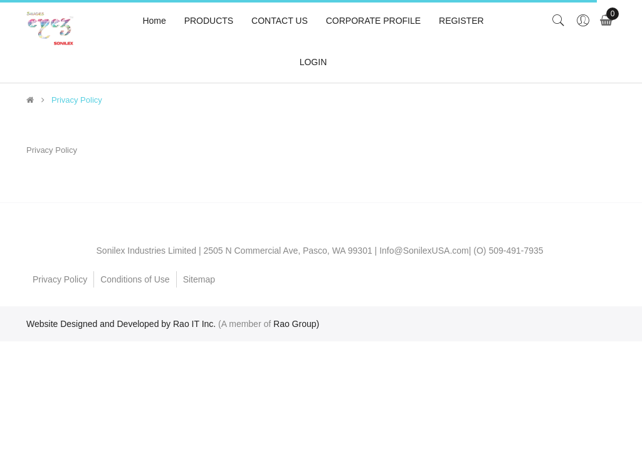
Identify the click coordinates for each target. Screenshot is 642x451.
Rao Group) (296, 324)
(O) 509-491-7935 (508, 251)
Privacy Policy (76, 100)
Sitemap (199, 279)
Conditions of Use (135, 279)
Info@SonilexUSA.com (424, 251)
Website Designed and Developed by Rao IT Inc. (121, 324)
